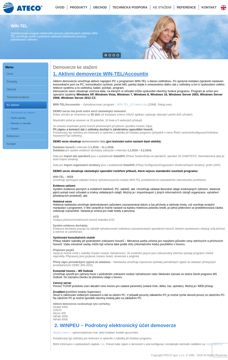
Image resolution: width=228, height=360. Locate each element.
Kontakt (209, 7)
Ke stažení (162, 7)
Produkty (79, 7)
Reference (186, 7)
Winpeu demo (61, 332)
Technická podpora (129, 7)
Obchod (100, 7)
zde (102, 344)
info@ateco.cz (214, 344)
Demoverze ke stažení (23, 112)
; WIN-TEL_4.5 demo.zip (131, 104)
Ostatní (14, 128)
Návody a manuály (21, 123)
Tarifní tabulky (18, 118)
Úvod (59, 7)
